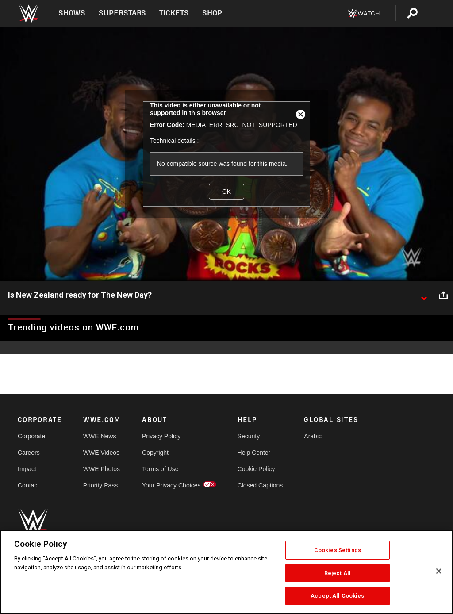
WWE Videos (101, 452)
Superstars (122, 13)
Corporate (31, 436)
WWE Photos (101, 468)
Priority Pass (100, 485)
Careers (29, 452)
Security (249, 436)
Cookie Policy (256, 468)
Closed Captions (260, 485)
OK (226, 191)
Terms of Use (160, 468)
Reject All (337, 573)
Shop (212, 13)
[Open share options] (443, 295)
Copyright (155, 452)
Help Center (254, 452)
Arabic (313, 436)
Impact (27, 468)
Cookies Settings (337, 550)
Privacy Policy (161, 436)
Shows (71, 13)
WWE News (99, 436)
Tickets (174, 13)
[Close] (439, 571)
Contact (28, 485)
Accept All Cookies (337, 595)
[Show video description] (424, 295)
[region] (226, 572)
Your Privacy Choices (171, 485)
